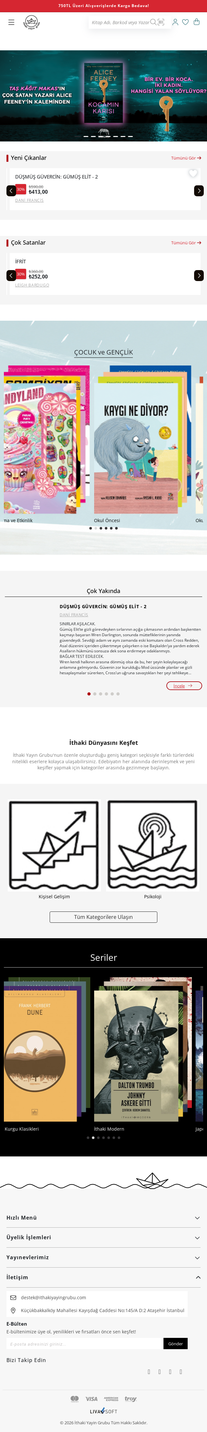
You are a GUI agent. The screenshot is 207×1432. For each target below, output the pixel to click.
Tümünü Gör (186, 158)
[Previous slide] (11, 190)
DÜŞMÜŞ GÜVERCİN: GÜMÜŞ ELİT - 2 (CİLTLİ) (62, 177)
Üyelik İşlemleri (103, 1237)
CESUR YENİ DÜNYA (34, 261)
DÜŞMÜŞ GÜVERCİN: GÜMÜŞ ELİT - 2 (103, 606)
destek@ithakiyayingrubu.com (53, 1297)
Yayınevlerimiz (103, 1257)
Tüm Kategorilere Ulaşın (103, 917)
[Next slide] (199, 190)
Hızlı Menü (103, 1217)
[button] (77, 136)
